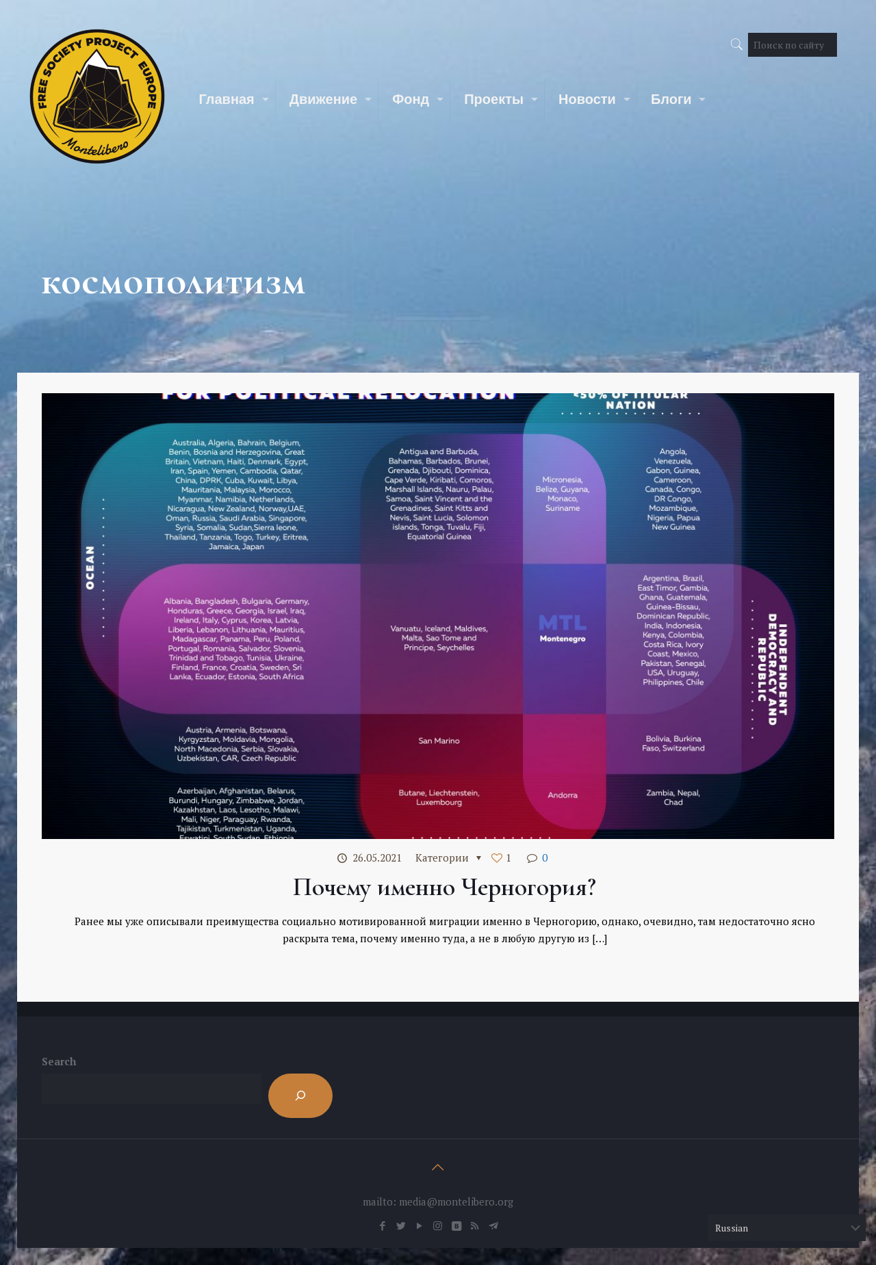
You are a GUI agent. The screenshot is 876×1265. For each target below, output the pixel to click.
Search (59, 1061)
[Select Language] (787, 1227)
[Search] (300, 1096)
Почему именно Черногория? (444, 887)
